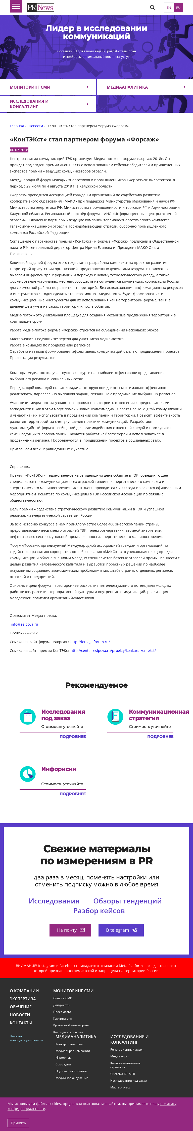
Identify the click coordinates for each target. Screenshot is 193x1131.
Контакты (21, 1023)
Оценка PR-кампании (71, 1071)
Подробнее (73, 736)
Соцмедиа (63, 1064)
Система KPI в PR (122, 1074)
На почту (71, 930)
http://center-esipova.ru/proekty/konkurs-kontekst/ (113, 650)
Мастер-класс (120, 1087)
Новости (20, 1015)
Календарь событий (68, 1032)
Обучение (21, 1007)
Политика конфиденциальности (25, 1038)
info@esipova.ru (24, 624)
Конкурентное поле (70, 1044)
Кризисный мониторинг (71, 1025)
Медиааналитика (127, 87)
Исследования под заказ (128, 1081)
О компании (24, 991)
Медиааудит (119, 1056)
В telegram (121, 930)
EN (169, 7)
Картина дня (62, 1019)
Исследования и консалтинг (29, 103)
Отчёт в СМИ (62, 998)
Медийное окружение (72, 1078)
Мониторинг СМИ (30, 87)
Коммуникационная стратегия (125, 1065)
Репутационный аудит (127, 1050)
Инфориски (64, 1058)
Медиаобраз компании (73, 1051)
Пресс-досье (62, 1012)
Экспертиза (23, 999)
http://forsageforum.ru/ (90, 641)
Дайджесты (61, 1005)
